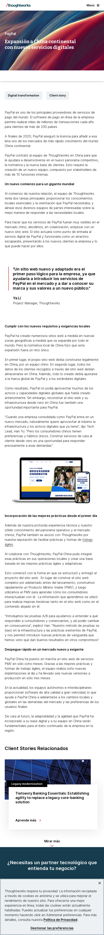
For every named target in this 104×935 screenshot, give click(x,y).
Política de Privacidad (60, 920)
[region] (52, 907)
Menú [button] (93, 5)
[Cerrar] (99, 883)
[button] (52, 843)
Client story (57, 95)
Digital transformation (23, 95)
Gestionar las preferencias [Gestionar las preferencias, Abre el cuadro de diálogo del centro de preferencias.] (52, 928)
